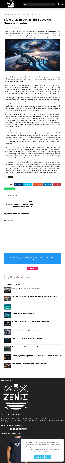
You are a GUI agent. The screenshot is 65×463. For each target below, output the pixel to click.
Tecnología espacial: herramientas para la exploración (29, 338)
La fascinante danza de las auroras (23, 305)
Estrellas (10, 14)
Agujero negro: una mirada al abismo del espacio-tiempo (30, 355)
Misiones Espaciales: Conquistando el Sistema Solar (28, 321)
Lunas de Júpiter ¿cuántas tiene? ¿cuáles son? (26, 279)
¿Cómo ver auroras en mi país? (21, 296)
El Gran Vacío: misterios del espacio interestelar (27, 330)
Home (5, 14)
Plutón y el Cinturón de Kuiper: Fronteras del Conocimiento (31, 313)
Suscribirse (32, 259)
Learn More (39, 457)
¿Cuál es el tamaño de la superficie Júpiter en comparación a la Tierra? (34, 288)
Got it (48, 457)
